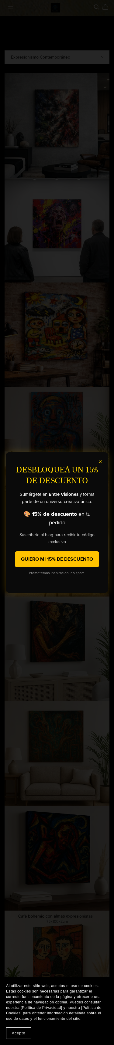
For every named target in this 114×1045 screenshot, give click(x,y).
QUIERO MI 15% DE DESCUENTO (57, 559)
